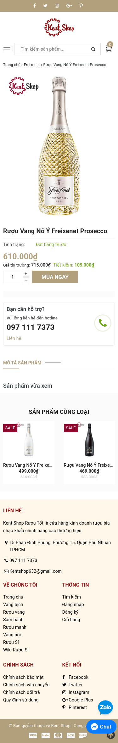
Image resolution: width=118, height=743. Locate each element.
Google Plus (77, 699)
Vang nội (12, 634)
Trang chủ (13, 596)
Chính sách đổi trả (21, 692)
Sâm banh (13, 619)
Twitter (72, 684)
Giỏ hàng (71, 619)
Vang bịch (13, 604)
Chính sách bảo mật (23, 677)
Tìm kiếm (71, 596)
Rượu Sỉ (11, 642)
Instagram (75, 692)
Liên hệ (14, 338)
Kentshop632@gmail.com (35, 571)
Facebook (75, 677)
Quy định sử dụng (21, 699)
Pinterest (74, 707)
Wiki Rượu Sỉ (16, 649)
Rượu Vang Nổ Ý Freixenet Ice (33, 465)
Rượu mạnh (14, 627)
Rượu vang (14, 612)
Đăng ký (70, 612)
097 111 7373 (31, 327)
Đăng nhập (73, 604)
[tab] (22, 363)
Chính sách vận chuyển (26, 684)
